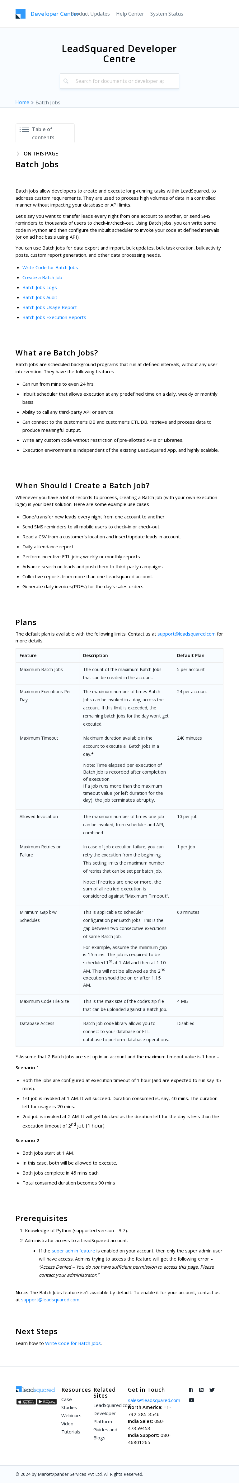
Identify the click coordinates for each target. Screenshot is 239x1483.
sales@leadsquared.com (154, 1400)
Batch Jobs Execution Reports (54, 317)
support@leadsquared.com (186, 634)
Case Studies (69, 1403)
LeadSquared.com (107, 1405)
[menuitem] (90, 13)
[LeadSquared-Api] (47, 13)
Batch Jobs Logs (39, 287)
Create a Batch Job (42, 277)
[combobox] (120, 81)
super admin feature (73, 1250)
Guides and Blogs (105, 1433)
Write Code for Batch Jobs (50, 267)
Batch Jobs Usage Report (49, 307)
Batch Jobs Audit (39, 297)
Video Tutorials (70, 1427)
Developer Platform (104, 1417)
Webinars (71, 1415)
